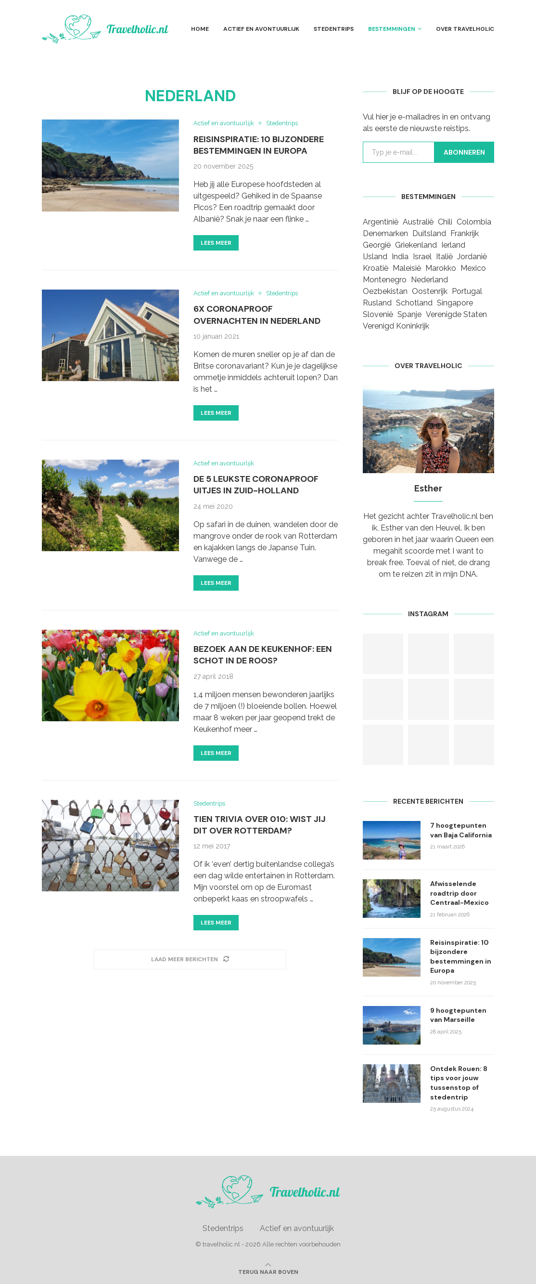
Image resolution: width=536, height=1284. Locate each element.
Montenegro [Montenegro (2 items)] (385, 279)
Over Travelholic (465, 29)
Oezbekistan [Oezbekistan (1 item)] (385, 291)
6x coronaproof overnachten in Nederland (256, 315)
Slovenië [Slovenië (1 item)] (378, 314)
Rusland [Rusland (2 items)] (377, 302)
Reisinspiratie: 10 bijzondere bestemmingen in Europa (258, 145)
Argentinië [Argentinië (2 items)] (380, 221)
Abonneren (464, 152)
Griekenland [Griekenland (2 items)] (416, 245)
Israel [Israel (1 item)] (422, 256)
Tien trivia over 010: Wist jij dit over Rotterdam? (259, 825)
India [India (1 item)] (400, 256)
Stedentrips (334, 29)
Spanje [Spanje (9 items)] (409, 314)
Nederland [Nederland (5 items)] (429, 279)
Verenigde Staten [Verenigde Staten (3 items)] (456, 314)
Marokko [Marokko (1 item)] (440, 268)
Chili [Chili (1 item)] (445, 221)
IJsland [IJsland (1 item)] (375, 256)
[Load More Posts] (190, 960)
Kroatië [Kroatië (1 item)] (375, 268)
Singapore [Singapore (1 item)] (455, 302)
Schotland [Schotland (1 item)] (414, 302)
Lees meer (216, 243)
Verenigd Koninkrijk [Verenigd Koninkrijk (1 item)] (396, 326)
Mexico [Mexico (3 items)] (473, 268)
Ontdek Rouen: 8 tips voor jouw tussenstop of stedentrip (458, 1082)
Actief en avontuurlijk (261, 29)
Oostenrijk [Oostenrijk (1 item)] (429, 291)
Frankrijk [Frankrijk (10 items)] (464, 233)
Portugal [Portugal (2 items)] (467, 291)
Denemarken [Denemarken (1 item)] (385, 233)
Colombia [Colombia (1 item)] (474, 221)
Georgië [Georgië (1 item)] (377, 245)
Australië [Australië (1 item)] (418, 221)
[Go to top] (268, 1271)
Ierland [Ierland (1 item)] (453, 245)
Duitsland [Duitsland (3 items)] (429, 233)
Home (200, 29)
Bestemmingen (391, 29)
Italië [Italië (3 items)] (444, 256)
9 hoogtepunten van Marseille (458, 1015)
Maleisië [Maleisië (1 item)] (407, 268)
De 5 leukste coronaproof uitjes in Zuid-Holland (256, 485)
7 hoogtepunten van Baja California (461, 830)
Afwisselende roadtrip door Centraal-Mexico (459, 893)
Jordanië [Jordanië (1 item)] (472, 256)
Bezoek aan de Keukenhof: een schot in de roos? (262, 655)
